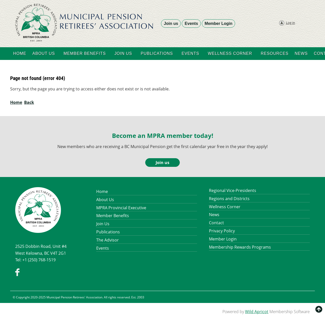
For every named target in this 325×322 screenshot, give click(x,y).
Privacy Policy (222, 231)
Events (191, 23)
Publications (108, 232)
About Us (105, 199)
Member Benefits (112, 215)
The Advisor (107, 240)
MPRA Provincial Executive (121, 208)
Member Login (218, 23)
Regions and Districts (229, 198)
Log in (290, 22)
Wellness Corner (224, 207)
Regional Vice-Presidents (232, 190)
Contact (216, 223)
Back (29, 102)
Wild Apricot (256, 311)
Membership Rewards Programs (240, 247)
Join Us (102, 224)
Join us (171, 23)
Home (16, 102)
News (214, 214)
